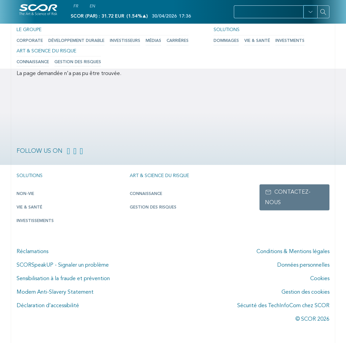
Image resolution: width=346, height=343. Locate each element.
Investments (289, 41)
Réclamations (32, 251)
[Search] (323, 11)
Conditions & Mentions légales (292, 251)
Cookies (319, 278)
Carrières (177, 41)
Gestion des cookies (305, 292)
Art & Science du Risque (46, 50)
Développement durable (75, 41)
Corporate (30, 41)
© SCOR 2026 (312, 319)
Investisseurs (124, 41)
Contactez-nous (288, 197)
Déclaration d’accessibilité (48, 306)
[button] (310, 11)
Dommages (226, 41)
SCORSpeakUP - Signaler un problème (63, 265)
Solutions (226, 29)
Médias (152, 41)
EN (92, 6)
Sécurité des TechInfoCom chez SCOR (283, 306)
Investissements (35, 221)
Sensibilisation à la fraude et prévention (63, 278)
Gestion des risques (77, 62)
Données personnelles (303, 265)
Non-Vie (25, 194)
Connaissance (33, 62)
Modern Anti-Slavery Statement (55, 292)
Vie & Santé (257, 41)
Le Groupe (29, 29)
